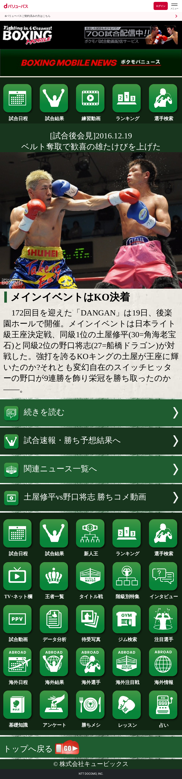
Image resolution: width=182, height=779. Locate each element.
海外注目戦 (127, 680)
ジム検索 (127, 637)
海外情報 (163, 680)
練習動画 (90, 116)
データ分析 (54, 637)
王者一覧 (54, 594)
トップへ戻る (41, 748)
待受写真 (90, 637)
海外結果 (54, 680)
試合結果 (54, 116)
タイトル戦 (90, 594)
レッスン (127, 723)
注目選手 (163, 637)
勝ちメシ (90, 723)
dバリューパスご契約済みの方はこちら (27, 16)
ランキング (127, 116)
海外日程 (18, 680)
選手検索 (163, 116)
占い (163, 723)
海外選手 (90, 680)
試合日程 (18, 116)
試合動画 (18, 637)
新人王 (90, 551)
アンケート (54, 723)
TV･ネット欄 (18, 594)
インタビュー (163, 594)
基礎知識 (18, 723)
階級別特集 (127, 594)
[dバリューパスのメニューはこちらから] (174, 6)
